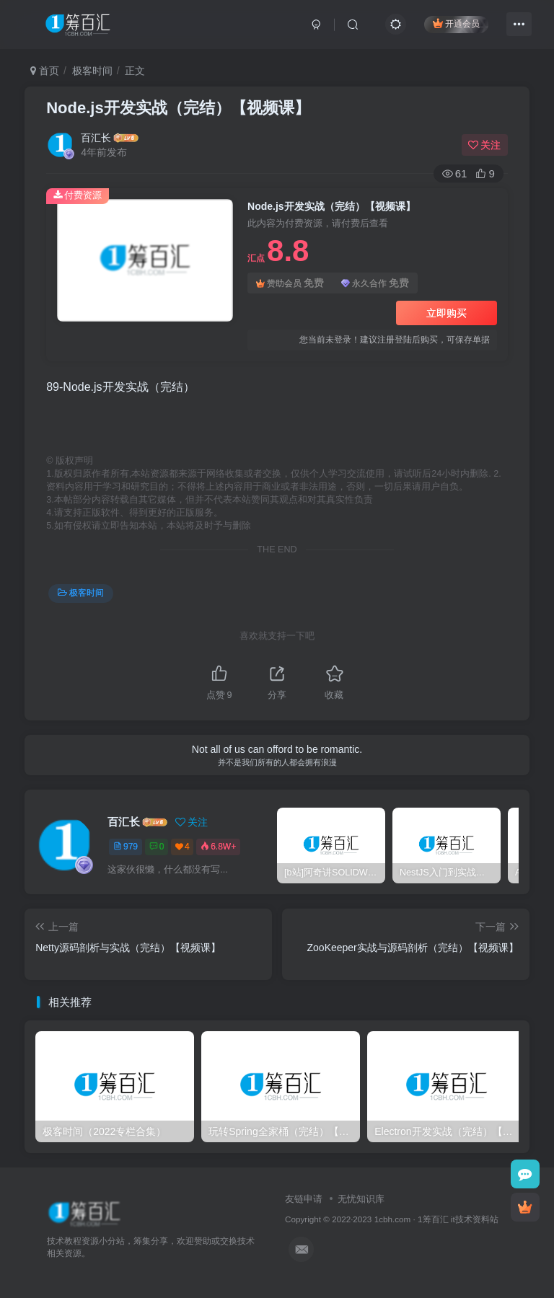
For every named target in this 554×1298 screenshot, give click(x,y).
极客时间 (92, 70)
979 (125, 847)
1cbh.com (392, 1219)
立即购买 (446, 313)
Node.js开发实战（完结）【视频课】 (177, 108)
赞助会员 (290, 283)
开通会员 (456, 23)
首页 (44, 70)
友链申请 (303, 1198)
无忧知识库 (361, 1198)
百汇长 (96, 138)
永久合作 (375, 283)
